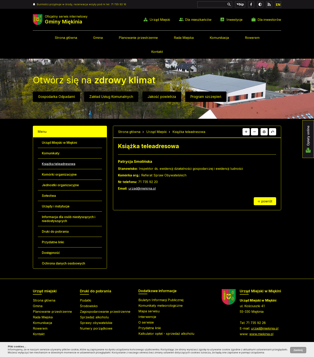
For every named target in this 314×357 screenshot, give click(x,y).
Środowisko (89, 306)
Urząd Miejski (160, 20)
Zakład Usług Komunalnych (111, 97)
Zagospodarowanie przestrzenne (105, 312)
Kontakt (157, 52)
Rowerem (252, 38)
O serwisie (146, 322)
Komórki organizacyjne (59, 174)
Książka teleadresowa (58, 164)
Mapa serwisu (149, 311)
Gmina (98, 38)
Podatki (85, 300)
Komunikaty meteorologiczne (160, 306)
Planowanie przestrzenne (138, 38)
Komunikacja (219, 38)
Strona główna (66, 38)
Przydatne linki (53, 242)
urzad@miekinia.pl (142, 188)
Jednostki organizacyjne (60, 185)
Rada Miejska (184, 38)
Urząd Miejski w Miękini (59, 143)
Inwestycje (234, 20)
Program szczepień (205, 97)
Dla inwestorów (269, 20)
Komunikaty (50, 153)
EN (278, 5)
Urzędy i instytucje (55, 206)
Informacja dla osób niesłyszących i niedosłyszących (68, 219)
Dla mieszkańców (198, 20)
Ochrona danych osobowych (63, 263)
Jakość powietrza (162, 97)
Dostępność (51, 253)
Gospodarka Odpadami (56, 97)
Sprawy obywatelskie (96, 323)
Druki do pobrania (55, 231)
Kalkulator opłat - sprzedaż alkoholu (166, 334)
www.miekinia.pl (261, 334)
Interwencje (147, 317)
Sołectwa (49, 196)
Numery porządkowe (96, 328)
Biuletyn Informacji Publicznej (160, 300)
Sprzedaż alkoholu (94, 317)
